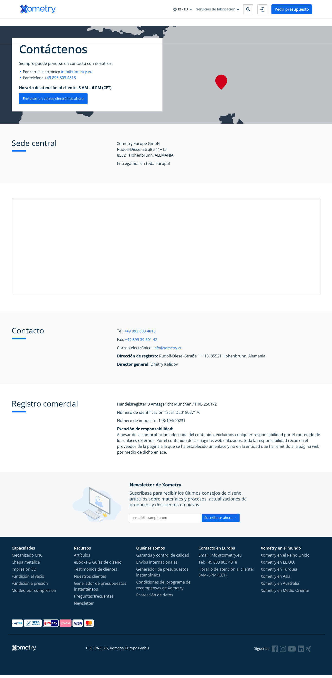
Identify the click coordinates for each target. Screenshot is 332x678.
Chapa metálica (26, 564)
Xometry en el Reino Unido (285, 557)
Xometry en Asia (275, 578)
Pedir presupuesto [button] (292, 9)
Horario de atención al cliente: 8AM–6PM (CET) (226, 574)
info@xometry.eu (81, 75)
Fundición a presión (30, 585)
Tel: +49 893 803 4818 (217, 564)
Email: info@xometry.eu (220, 557)
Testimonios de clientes (95, 571)
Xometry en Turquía (279, 571)
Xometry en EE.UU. (278, 564)
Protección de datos (154, 597)
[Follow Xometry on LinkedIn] (301, 651)
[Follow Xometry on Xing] (309, 651)
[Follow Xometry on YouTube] (292, 651)
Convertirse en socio (186, 24)
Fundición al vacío (28, 578)
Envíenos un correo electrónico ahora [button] (53, 101)
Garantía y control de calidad (162, 557)
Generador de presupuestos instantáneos (100, 588)
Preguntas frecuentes (94, 598)
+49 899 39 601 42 (141, 342)
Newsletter (84, 605)
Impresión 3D (24, 571)
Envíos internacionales (157, 564)
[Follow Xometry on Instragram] (284, 651)
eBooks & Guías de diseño (98, 564)
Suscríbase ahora (220, 520)
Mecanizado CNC (27, 557)
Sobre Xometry (148, 24)
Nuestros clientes (90, 578)
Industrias (57, 24)
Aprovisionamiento (89, 24)
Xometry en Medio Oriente (285, 592)
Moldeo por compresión (34, 592)
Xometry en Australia (280, 585)
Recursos (120, 24)
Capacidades (30, 24)
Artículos (82, 557)
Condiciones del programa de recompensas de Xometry (163, 587)
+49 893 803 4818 (62, 81)
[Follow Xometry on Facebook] (276, 651)
